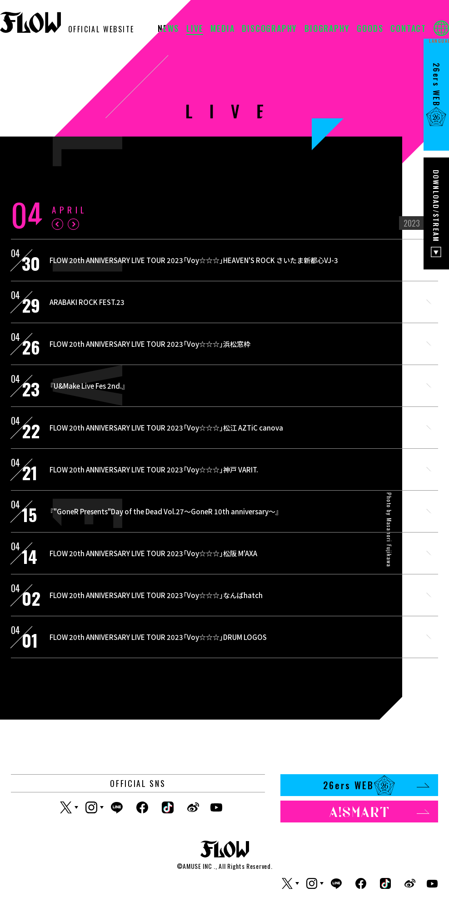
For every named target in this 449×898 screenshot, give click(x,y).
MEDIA (222, 29)
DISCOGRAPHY (269, 29)
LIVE (194, 29)
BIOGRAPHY (326, 29)
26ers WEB (376, 785)
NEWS (168, 29)
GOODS (370, 29)
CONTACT (408, 29)
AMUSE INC (197, 866)
